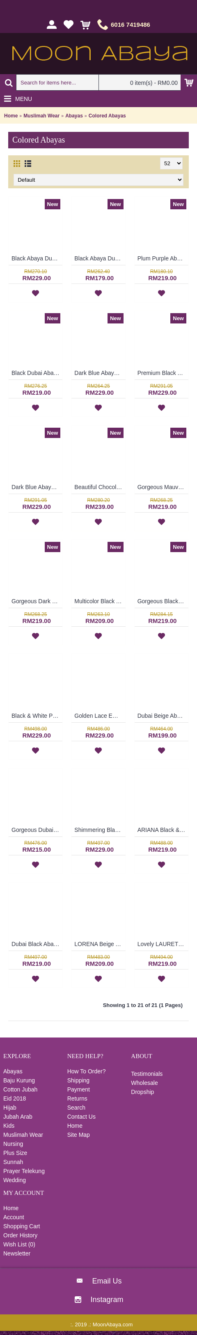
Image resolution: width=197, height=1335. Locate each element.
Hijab (9, 1107)
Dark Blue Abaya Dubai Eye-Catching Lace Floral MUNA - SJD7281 (99, 373)
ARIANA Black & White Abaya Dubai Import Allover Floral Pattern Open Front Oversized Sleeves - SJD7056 (162, 830)
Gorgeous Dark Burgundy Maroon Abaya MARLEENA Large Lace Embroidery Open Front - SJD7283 (36, 601)
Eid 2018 (14, 1098)
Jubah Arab (17, 1116)
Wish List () (19, 1244)
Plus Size (15, 1153)
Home (11, 116)
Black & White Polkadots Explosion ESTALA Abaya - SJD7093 (36, 715)
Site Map (78, 1134)
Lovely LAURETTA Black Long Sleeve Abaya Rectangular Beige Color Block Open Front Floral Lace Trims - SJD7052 (162, 944)
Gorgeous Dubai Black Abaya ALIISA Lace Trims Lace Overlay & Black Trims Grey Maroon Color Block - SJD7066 (36, 830)
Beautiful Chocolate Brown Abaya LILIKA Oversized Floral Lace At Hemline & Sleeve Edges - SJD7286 (99, 487)
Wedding (14, 1180)
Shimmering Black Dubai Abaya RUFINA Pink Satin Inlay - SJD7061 (99, 830)
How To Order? (86, 1071)
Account (13, 1217)
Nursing (13, 1144)
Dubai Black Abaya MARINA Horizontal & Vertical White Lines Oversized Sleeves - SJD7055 (36, 944)
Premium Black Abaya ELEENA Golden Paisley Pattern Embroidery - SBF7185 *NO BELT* (162, 373)
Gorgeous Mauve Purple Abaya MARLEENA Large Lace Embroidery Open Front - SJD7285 (162, 487)
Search (76, 1107)
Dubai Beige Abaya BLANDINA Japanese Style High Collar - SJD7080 (162, 715)
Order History (20, 1235)
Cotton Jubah (20, 1089)
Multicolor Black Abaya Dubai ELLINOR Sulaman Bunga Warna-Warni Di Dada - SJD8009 (99, 601)
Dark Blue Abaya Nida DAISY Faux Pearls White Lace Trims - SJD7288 (36, 487)
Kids (8, 1125)
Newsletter (16, 1253)
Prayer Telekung (24, 1171)
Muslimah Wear (41, 116)
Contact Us (81, 1116)
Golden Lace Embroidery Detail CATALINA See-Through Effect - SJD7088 (99, 715)
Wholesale (144, 1083)
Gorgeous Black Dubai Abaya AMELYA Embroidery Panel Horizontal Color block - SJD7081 (162, 601)
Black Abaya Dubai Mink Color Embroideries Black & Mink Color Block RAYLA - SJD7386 (99, 258)
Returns (77, 1098)
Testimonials (147, 1073)
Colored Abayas (107, 116)
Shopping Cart (21, 1226)
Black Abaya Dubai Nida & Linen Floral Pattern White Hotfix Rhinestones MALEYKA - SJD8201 (36, 258)
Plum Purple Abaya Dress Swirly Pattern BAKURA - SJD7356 (162, 258)
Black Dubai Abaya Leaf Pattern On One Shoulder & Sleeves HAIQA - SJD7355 (36, 373)
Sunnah (13, 1162)
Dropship (142, 1092)
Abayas (74, 116)
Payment (78, 1089)
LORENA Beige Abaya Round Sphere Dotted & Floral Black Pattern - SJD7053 (99, 944)
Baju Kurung (19, 1080)
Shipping (78, 1080)
